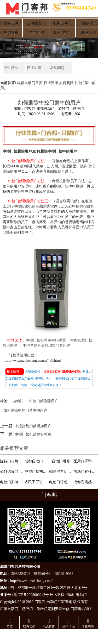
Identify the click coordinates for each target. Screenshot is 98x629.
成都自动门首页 (30, 83)
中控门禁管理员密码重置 (46, 341)
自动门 (18, 401)
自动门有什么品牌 (85, 472)
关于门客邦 (62, 33)
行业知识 (33, 68)
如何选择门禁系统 (12, 472)
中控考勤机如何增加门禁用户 (46, 346)
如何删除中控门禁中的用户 (25, 410)
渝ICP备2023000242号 (31, 595)
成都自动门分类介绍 (36, 461)
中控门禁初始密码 (36, 472)
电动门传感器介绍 (61, 482)
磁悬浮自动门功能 (61, 472)
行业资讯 (10, 68)
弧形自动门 (62, 23)
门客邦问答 (36, 33)
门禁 (74, 609)
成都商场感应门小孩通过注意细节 (85, 482)
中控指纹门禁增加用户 (33, 426)
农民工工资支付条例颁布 (36, 482)
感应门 (27, 609)
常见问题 (56, 68)
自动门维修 (61, 461)
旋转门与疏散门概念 (12, 461)
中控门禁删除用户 (43, 401)
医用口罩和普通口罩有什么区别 (85, 461)
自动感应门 (36, 23)
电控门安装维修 (12, 482)
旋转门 (42, 609)
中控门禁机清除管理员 (33, 435)
